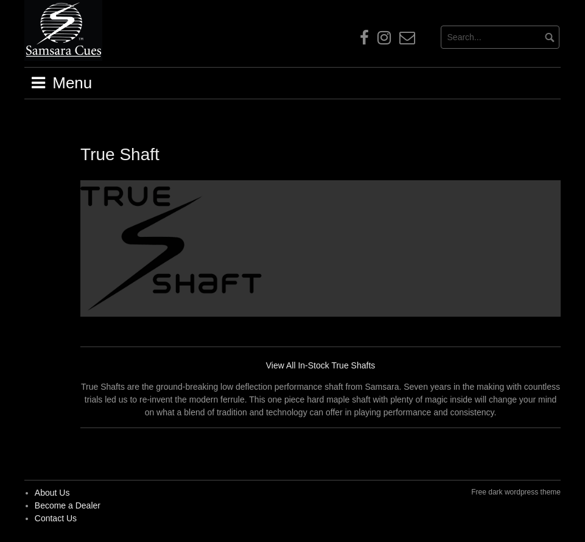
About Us (52, 493)
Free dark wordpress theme (516, 492)
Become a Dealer (67, 505)
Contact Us (56, 518)
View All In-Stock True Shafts (321, 365)
